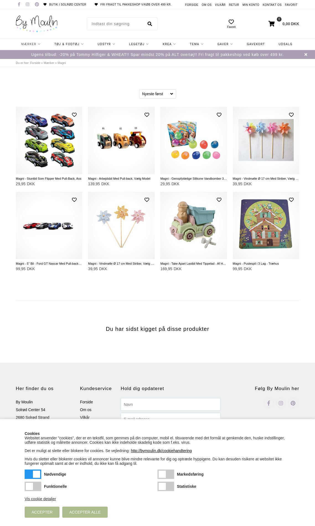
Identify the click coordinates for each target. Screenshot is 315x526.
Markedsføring (166, 474)
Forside (191, 4)
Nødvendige (33, 474)
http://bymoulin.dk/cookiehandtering (161, 450)
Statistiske (166, 486)
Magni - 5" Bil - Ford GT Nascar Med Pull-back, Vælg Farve (49, 263)
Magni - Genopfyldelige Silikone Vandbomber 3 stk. (193, 178)
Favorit (291, 4)
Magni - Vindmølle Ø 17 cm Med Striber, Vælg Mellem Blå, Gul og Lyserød (121, 263)
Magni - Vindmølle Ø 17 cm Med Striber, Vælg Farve (266, 178)
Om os (207, 4)
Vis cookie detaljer (40, 499)
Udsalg (285, 44)
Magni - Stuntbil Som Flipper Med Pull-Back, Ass (48, 178)
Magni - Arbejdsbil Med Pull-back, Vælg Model (119, 178)
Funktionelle (33, 486)
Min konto (250, 4)
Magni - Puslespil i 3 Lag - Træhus (256, 263)
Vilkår (220, 4)
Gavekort (256, 44)
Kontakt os (272, 4)
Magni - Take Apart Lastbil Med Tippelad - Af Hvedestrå (193, 263)
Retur (234, 4)
